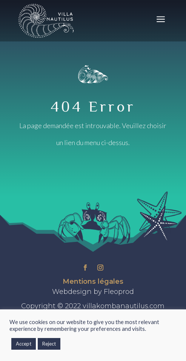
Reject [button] (49, 344)
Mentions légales (93, 281)
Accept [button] (23, 344)
